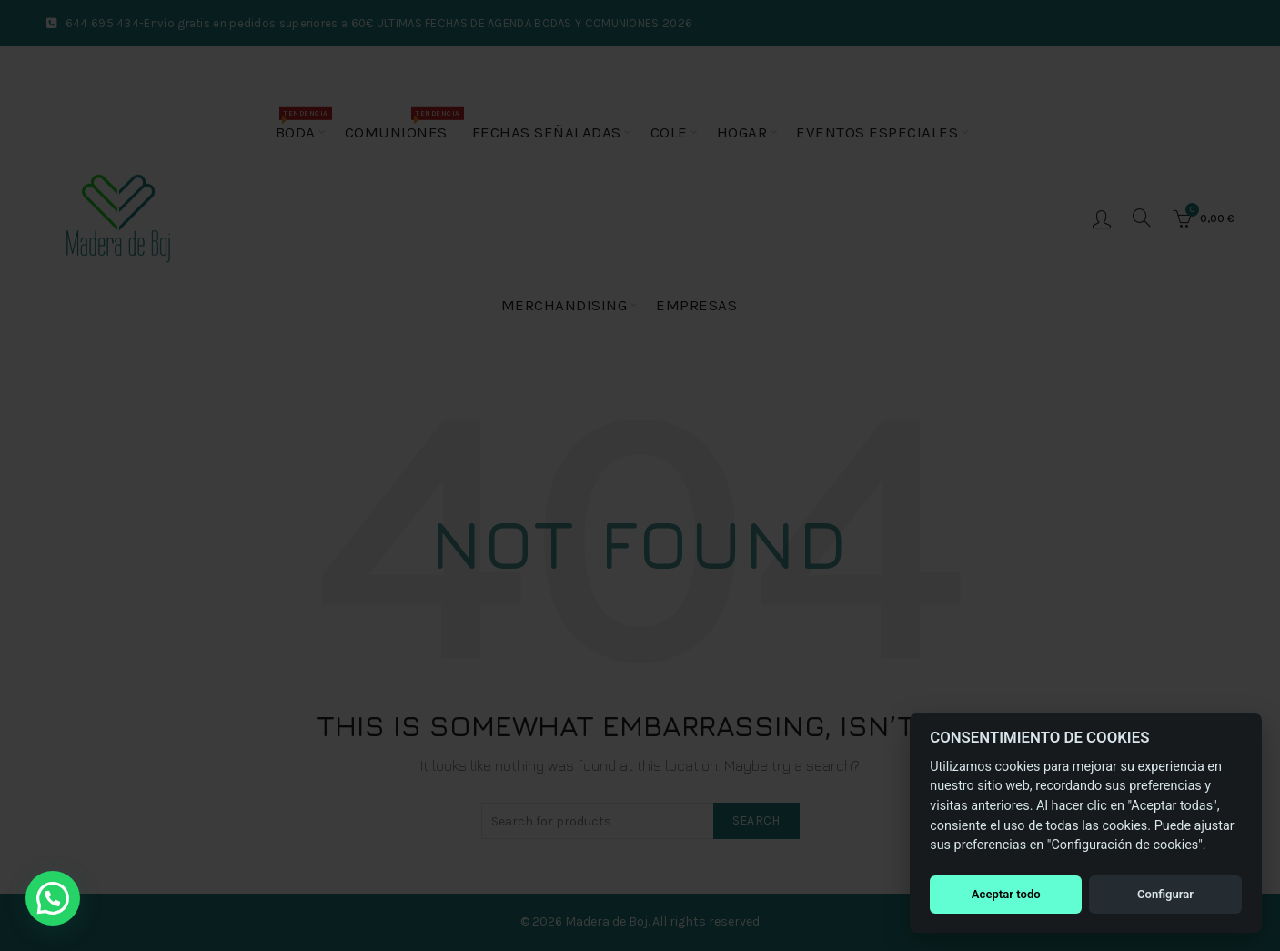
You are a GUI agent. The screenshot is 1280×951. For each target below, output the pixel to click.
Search (756, 820)
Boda (302, 124)
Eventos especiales (877, 132)
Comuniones (402, 124)
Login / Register (1101, 218)
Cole (669, 132)
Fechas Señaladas (546, 132)
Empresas (696, 305)
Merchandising (564, 305)
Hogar (742, 132)
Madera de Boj (606, 921)
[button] (52, 898)
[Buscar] (1141, 217)
